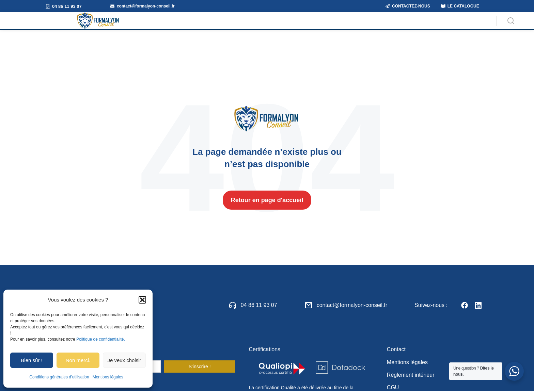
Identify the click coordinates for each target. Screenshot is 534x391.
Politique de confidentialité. (100, 339)
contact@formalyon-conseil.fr (352, 315)
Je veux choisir (124, 360)
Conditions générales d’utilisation (59, 377)
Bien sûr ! (31, 360)
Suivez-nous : (430, 315)
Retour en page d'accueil (267, 210)
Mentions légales (108, 377)
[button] (142, 299)
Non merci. (78, 360)
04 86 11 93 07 (259, 315)
